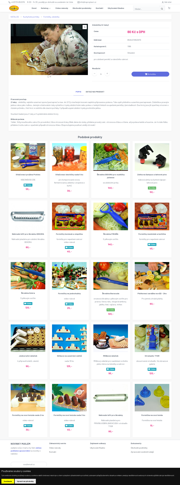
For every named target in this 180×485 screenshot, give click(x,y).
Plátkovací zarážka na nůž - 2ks (152, 293)
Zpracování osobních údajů (142, 452)
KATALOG (15, 17)
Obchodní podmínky (82, 8)
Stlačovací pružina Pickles (28, 174)
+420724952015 (16, 2)
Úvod (34, 8)
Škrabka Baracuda (110, 293)
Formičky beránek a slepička (69, 234)
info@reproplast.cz (86, 2)
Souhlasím (8, 481)
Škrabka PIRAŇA (110, 234)
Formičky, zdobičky (51, 17)
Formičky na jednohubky (69, 293)
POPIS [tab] (78, 91)
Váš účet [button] (167, 2)
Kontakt (99, 8)
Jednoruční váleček (28, 356)
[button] (169, 8)
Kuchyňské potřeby (31, 17)
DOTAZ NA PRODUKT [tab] (95, 91)
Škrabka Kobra (28, 293)
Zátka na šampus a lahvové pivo (152, 174)
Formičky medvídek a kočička (152, 234)
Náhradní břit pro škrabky (111, 415)
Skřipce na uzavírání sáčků (69, 356)
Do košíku (150, 74)
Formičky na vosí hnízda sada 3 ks (69, 415)
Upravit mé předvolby (25, 481)
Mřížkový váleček (110, 356)
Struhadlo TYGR (152, 356)
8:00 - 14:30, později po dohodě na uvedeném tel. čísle (50, 2)
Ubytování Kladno (116, 8)
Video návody (61, 8)
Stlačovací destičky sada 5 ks (69, 174)
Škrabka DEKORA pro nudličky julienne (111, 176)
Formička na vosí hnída (152, 415)
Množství (96, 68)
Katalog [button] (46, 8)
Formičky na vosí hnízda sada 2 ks (28, 415)
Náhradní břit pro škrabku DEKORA (28, 234)
